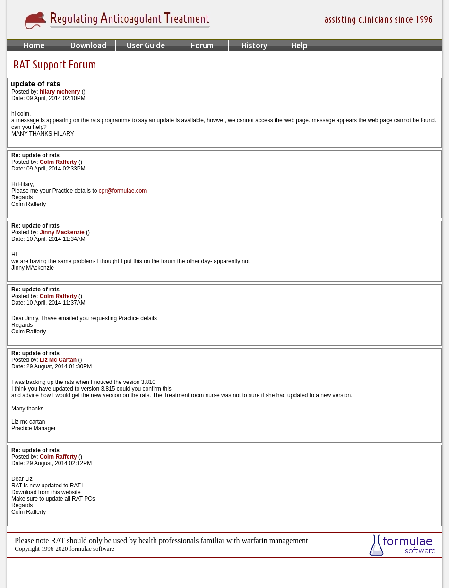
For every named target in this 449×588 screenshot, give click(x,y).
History (254, 45)
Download (88, 45)
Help (299, 45)
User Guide (145, 45)
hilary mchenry (61, 91)
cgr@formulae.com (123, 190)
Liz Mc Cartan (59, 360)
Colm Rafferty (59, 162)
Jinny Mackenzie (63, 232)
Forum (202, 45)
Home (34, 45)
